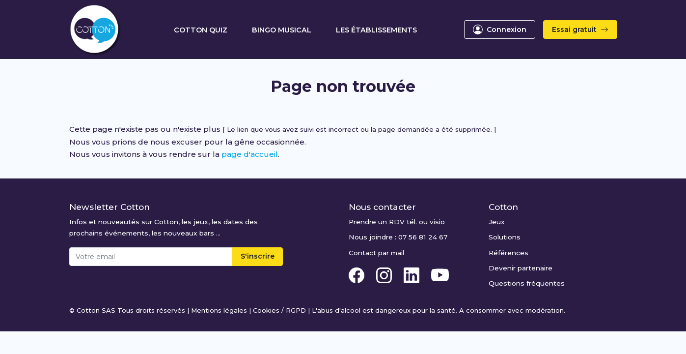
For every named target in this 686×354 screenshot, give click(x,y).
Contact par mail (376, 253)
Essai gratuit (580, 29)
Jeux (497, 222)
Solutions (505, 237)
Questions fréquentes (527, 283)
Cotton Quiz (200, 30)
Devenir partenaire (520, 268)
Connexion (499, 29)
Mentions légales (219, 310)
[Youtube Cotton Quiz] (440, 274)
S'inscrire (257, 256)
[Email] (151, 256)
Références (508, 253)
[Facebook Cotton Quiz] (357, 274)
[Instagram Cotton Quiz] (385, 274)
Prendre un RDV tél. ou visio (397, 222)
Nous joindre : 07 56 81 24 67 (398, 237)
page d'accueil (249, 154)
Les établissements (376, 30)
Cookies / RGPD (279, 310)
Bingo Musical (281, 30)
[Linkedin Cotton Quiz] (412, 274)
